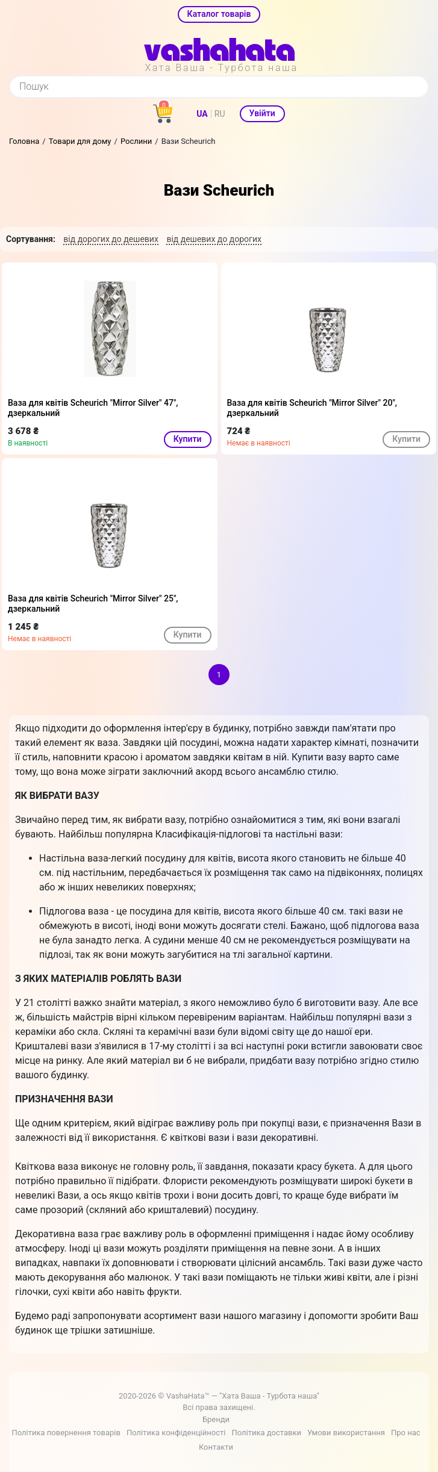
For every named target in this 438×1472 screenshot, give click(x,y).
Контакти (216, 1447)
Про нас (406, 1432)
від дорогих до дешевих (110, 239)
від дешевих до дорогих (213, 239)
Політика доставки (266, 1432)
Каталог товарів (219, 14)
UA (201, 114)
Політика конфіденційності (176, 1432)
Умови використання (346, 1432)
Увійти (262, 113)
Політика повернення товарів (65, 1432)
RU (219, 114)
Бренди (216, 1419)
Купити (188, 439)
